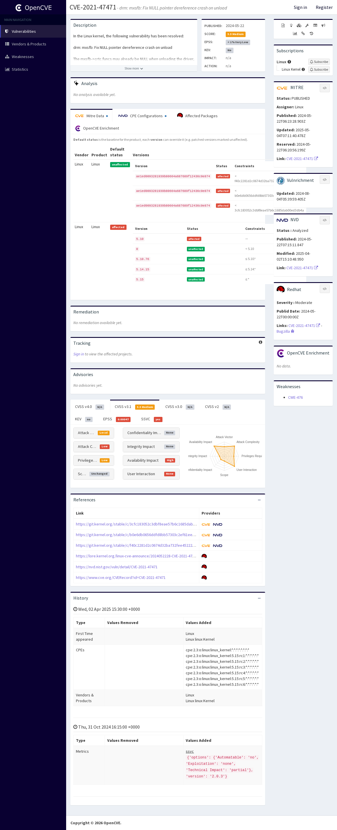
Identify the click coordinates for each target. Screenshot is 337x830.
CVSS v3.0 (179, 407)
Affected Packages (197, 116)
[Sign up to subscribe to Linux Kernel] (319, 69)
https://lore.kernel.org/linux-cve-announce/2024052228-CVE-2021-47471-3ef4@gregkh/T (151, 556)
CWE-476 (295, 397)
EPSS (117, 419)
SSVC (151, 419)
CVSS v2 (218, 407)
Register (324, 7)
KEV (84, 419)
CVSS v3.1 (135, 407)
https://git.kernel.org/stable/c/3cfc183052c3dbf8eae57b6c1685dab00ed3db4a (144, 524)
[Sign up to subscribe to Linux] (319, 62)
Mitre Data (91, 115)
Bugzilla (285, 331)
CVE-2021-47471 (93, 7)
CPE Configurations (142, 115)
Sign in (300, 7)
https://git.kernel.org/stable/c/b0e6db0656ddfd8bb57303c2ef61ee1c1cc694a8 (144, 534)
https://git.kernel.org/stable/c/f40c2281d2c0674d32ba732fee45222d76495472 (143, 545)
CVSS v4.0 (89, 407)
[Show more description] (133, 68)
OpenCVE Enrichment (97, 128)
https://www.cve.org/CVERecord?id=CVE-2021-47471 (121, 577)
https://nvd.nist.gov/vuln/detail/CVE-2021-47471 (117, 566)
